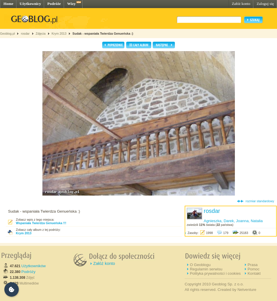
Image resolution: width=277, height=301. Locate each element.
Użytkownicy (30, 3)
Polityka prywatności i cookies (215, 273)
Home (8, 3)
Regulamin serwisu (206, 269)
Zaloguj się (265, 3)
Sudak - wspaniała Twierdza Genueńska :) (102, 33)
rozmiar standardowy (260, 201)
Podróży (28, 272)
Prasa (253, 265)
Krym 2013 (59, 33)
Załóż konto (241, 3)
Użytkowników (33, 266)
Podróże (54, 3)
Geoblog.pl (7, 33)
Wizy (71, 3)
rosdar (25, 33)
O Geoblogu (200, 265)
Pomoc (253, 269)
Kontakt (254, 273)
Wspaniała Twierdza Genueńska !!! (41, 223)
